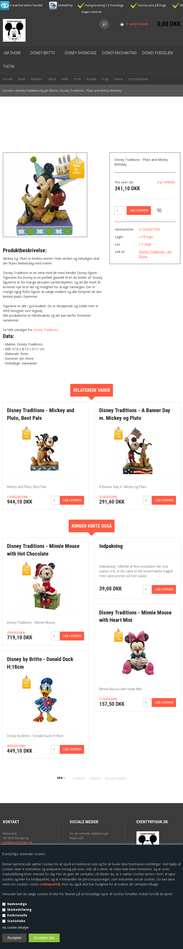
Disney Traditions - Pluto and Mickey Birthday (91, 90)
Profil (77, 79)
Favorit (118, 79)
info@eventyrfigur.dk (17, 842)
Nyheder (36, 79)
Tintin (8, 66)
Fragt (105, 79)
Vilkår (64, 79)
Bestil (21, 79)
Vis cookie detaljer (15, 927)
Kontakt (91, 79)
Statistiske (16, 921)
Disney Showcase (80, 52)
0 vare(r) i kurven (137, 24)
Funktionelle (17, 915)
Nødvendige (17, 904)
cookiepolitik (50, 884)
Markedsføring (19, 909)
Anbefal (95, 778)
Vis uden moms (115, 778)
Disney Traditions (45, 330)
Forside (8, 79)
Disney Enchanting (119, 52)
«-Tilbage (79, 778)
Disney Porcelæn (157, 52)
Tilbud (52, 79)
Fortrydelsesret (138, 79)
